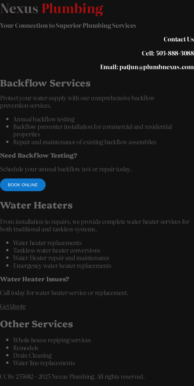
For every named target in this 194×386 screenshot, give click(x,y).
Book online (23, 184)
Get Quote (13, 305)
